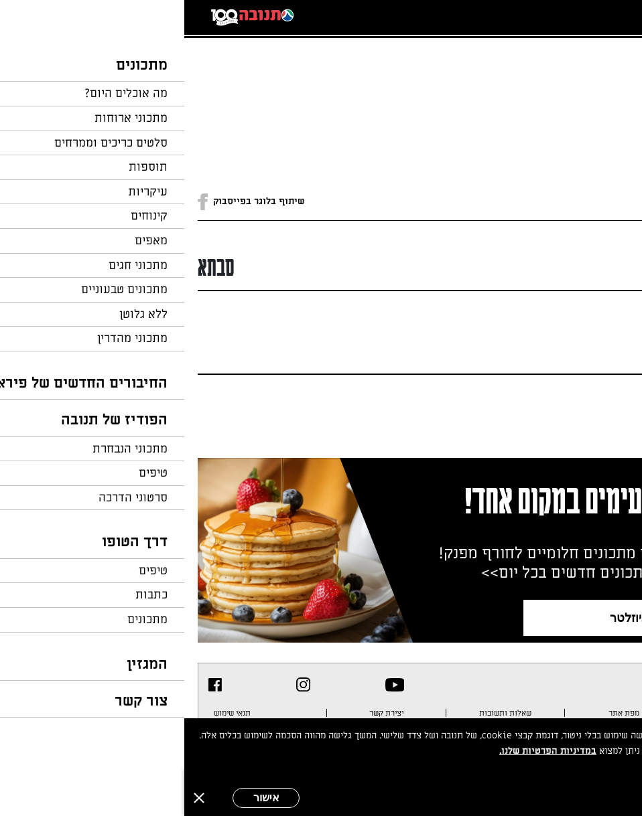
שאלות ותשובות (321, 713)
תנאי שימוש (47, 713)
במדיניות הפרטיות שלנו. (363, 750)
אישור (82, 797)
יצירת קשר (202, 713)
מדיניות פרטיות (588, 713)
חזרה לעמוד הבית (592, 68)
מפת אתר (439, 713)
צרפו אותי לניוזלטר (473, 617)
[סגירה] (14, 798)
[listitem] (210, 684)
